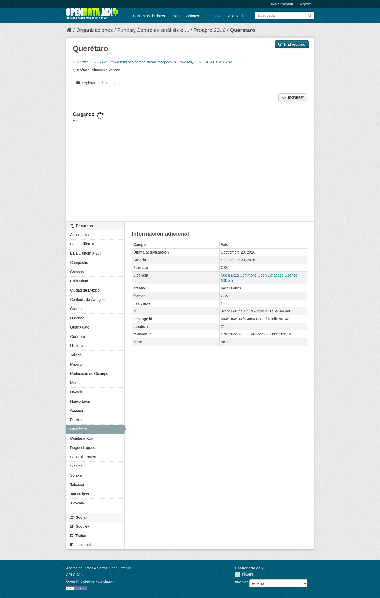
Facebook (81, 545)
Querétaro (242, 30)
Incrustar (293, 97)
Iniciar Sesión (282, 4)
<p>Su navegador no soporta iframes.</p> (190, 162)
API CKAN (74, 575)
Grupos (213, 16)
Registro (305, 4)
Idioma (241, 582)
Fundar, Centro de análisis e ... (153, 30)
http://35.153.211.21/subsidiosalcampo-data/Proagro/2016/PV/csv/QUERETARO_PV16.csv (157, 62)
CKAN (244, 574)
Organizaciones (186, 16)
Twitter (78, 535)
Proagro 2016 (209, 30)
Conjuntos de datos (149, 16)
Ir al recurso (291, 44)
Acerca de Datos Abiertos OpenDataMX (98, 568)
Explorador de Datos (96, 83)
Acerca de (236, 16)
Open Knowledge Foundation (90, 581)
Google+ (79, 526)
